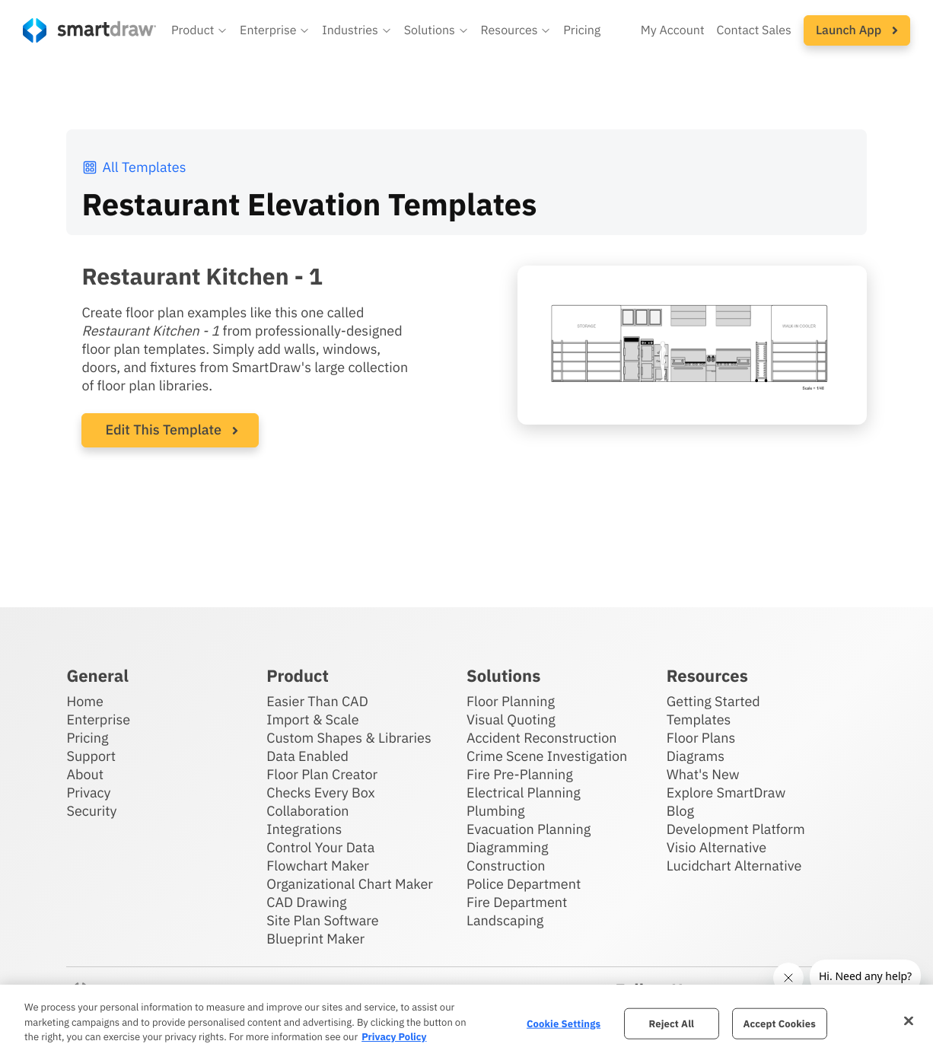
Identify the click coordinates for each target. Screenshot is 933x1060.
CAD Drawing (306, 902)
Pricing (87, 737)
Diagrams (695, 756)
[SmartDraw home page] (89, 30)
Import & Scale (312, 719)
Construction (505, 865)
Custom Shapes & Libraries (348, 737)
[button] (199, 30)
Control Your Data (320, 847)
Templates (699, 719)
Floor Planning (510, 701)
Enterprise (98, 719)
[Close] (908, 1020)
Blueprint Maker (315, 938)
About (84, 774)
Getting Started (713, 701)
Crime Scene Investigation (546, 756)
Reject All (672, 1023)
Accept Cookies (779, 1023)
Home (84, 701)
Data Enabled (307, 756)
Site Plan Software (322, 920)
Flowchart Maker (317, 865)
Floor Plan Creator (321, 774)
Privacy (88, 792)
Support (91, 756)
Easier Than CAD (317, 701)
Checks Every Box (320, 792)
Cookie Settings (563, 1023)
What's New (703, 774)
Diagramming (507, 847)
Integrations (304, 829)
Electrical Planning (523, 792)
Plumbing (495, 811)
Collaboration (307, 811)
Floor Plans (701, 737)
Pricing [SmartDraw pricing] (581, 30)
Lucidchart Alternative (734, 865)
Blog (680, 811)
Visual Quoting (511, 719)
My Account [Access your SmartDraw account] (673, 30)
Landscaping (504, 920)
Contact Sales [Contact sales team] (754, 30)
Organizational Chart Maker (349, 884)
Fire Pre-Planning (519, 774)
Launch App (857, 30)
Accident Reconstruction (541, 737)
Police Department (523, 884)
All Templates (133, 167)
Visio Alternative (716, 847)
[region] (466, 1022)
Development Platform (736, 829)
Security (91, 811)
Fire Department (516, 902)
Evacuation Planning (528, 829)
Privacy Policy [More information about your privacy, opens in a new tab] (393, 1036)
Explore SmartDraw (726, 792)
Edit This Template (163, 429)
